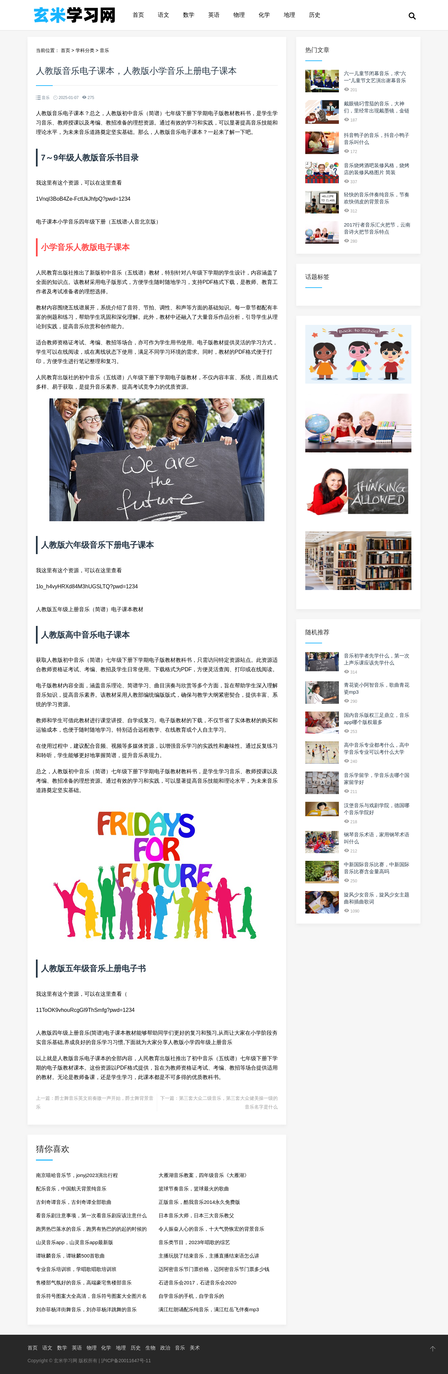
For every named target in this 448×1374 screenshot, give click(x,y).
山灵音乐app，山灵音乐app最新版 (74, 1242)
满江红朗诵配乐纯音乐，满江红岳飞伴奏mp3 (209, 1309)
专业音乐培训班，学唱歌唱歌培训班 (76, 1269)
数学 (188, 15)
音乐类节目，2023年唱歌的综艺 (194, 1242)
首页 (138, 15)
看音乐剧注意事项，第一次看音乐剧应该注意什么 (91, 1215)
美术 (195, 1348)
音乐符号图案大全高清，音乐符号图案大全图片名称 (91, 1298)
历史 (314, 15)
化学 (264, 15)
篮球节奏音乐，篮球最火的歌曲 (194, 1188)
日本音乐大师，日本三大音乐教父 (196, 1215)
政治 (165, 1348)
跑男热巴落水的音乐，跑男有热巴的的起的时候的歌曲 (91, 1231)
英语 (214, 15)
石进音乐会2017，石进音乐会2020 (197, 1282)
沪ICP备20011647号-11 (126, 1360)
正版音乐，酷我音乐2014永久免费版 (199, 1202)
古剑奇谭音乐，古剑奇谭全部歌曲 (73, 1202)
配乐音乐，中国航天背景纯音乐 (71, 1188)
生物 (150, 1348)
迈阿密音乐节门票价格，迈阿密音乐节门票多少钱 (214, 1269)
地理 (289, 15)
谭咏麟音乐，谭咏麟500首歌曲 (70, 1256)
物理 (239, 15)
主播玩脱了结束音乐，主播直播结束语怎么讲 (209, 1256)
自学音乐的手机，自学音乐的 (191, 1296)
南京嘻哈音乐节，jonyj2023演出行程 (77, 1175)
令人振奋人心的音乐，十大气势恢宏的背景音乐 (211, 1229)
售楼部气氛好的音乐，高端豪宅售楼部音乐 (84, 1282)
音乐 (104, 50)
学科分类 (85, 50)
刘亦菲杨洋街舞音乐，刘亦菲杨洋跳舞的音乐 (86, 1309)
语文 (163, 15)
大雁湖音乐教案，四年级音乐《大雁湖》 (204, 1175)
